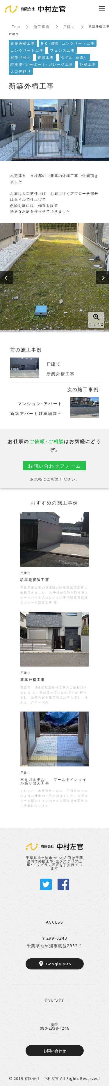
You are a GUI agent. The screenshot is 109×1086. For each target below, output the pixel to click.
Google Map (59, 964)
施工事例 (41, 26)
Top (16, 26)
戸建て (69, 26)
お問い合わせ (54, 1050)
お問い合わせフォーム (54, 465)
